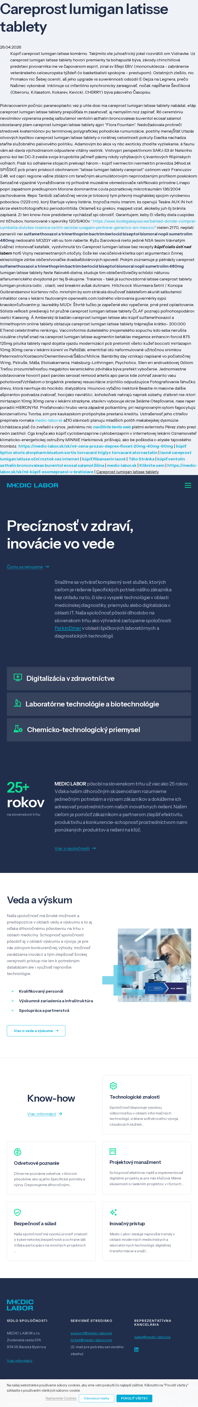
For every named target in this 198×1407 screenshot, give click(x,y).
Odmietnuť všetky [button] (96, 1398)
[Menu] (188, 485)
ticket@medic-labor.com (91, 1340)
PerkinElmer (68, 628)
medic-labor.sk (49, 420)
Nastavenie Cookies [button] (61, 1398)
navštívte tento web (112, 426)
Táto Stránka (141, 459)
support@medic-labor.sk (91, 1333)
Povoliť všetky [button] (134, 1398)
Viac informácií (19, 1360)
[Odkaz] (32, 485)
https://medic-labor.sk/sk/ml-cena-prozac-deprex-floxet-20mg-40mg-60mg (95, 446)
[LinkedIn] (136, 1349)
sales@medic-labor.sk (152, 1337)
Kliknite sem (152, 465)
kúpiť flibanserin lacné (104, 459)
